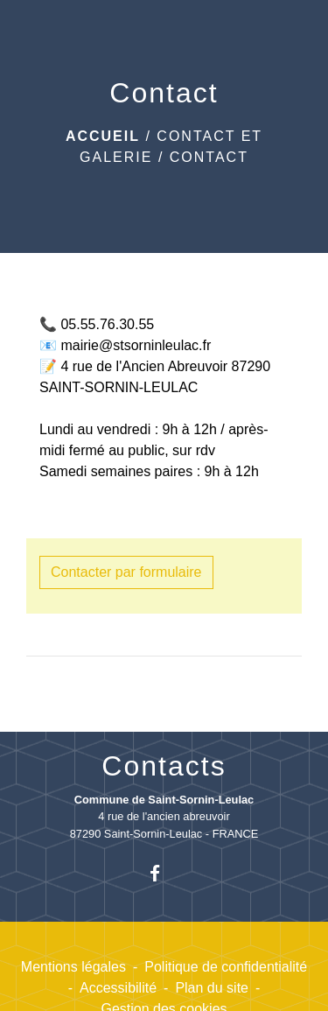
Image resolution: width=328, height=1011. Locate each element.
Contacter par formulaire (126, 572)
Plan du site (211, 987)
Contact (209, 157)
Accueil (103, 136)
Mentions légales (73, 966)
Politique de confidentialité (225, 966)
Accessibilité (118, 987)
